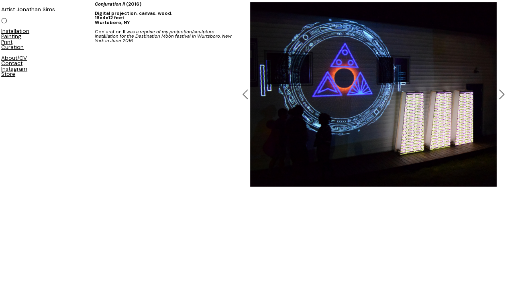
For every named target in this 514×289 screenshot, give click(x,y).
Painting (11, 36)
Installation (15, 31)
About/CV (14, 58)
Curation (12, 47)
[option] (373, 94)
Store (8, 74)
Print (6, 42)
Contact (11, 63)
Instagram (14, 68)
